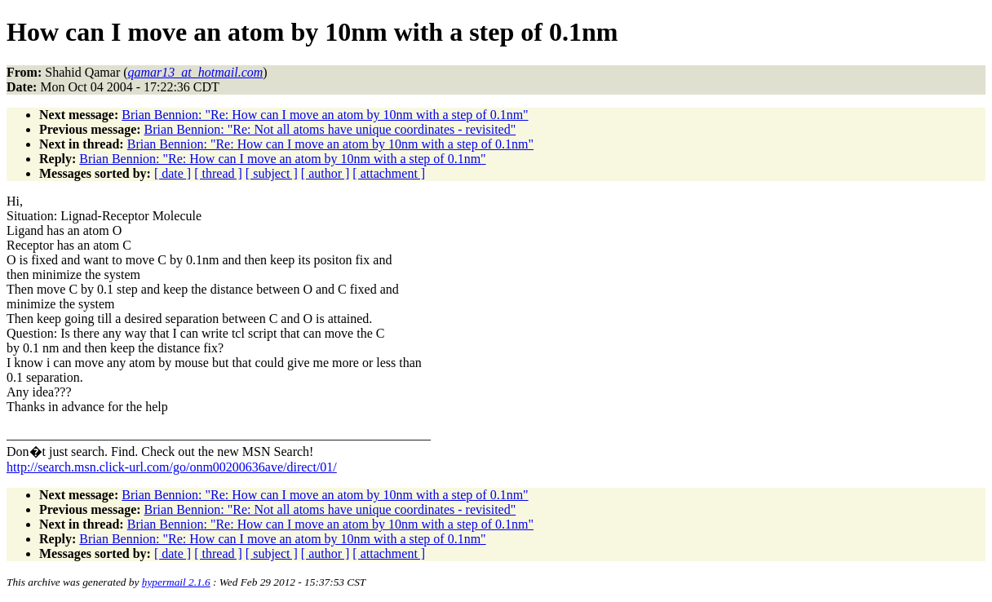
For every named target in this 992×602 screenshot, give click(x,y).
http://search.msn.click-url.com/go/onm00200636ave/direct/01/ (172, 467)
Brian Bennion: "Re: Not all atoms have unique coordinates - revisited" (330, 129)
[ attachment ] (388, 173)
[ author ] (325, 173)
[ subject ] (272, 173)
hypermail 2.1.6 (176, 582)
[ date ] (172, 173)
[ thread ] (218, 173)
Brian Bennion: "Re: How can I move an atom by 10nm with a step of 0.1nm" (325, 115)
